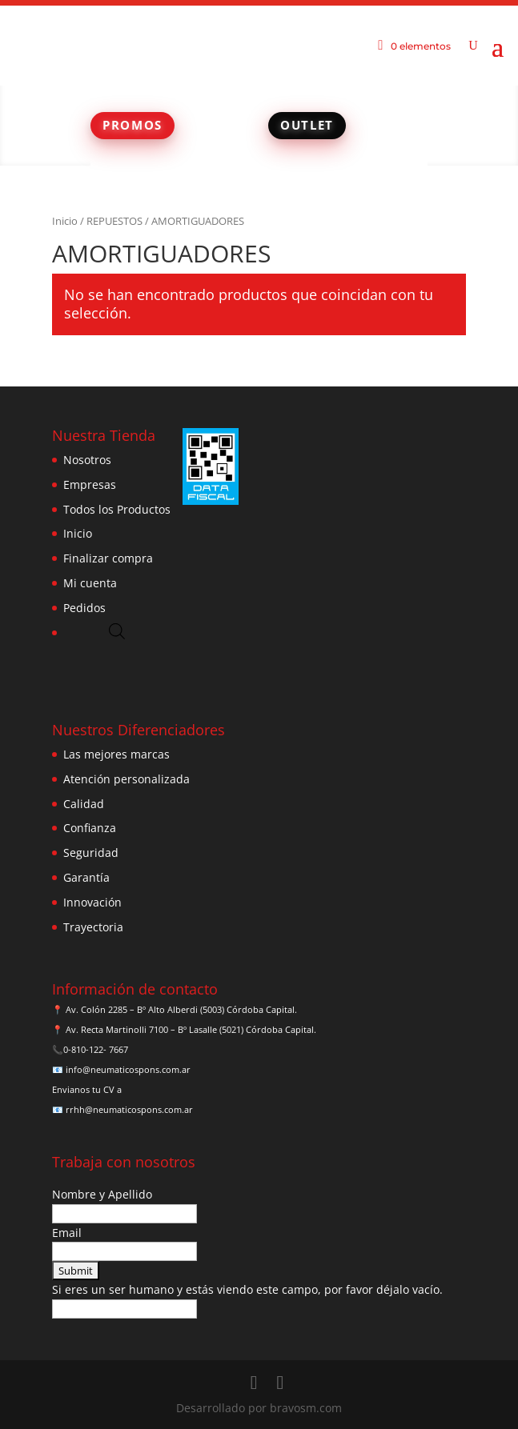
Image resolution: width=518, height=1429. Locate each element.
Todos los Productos (117, 509)
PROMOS (132, 125)
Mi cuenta (90, 582)
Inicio (65, 221)
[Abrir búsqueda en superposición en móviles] (117, 630)
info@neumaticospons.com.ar (128, 1069)
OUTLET (307, 125)
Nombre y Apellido (102, 1194)
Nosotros (87, 459)
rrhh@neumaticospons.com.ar (129, 1109)
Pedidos (84, 607)
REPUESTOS (114, 221)
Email (67, 1232)
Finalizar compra (108, 558)
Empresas (89, 484)
